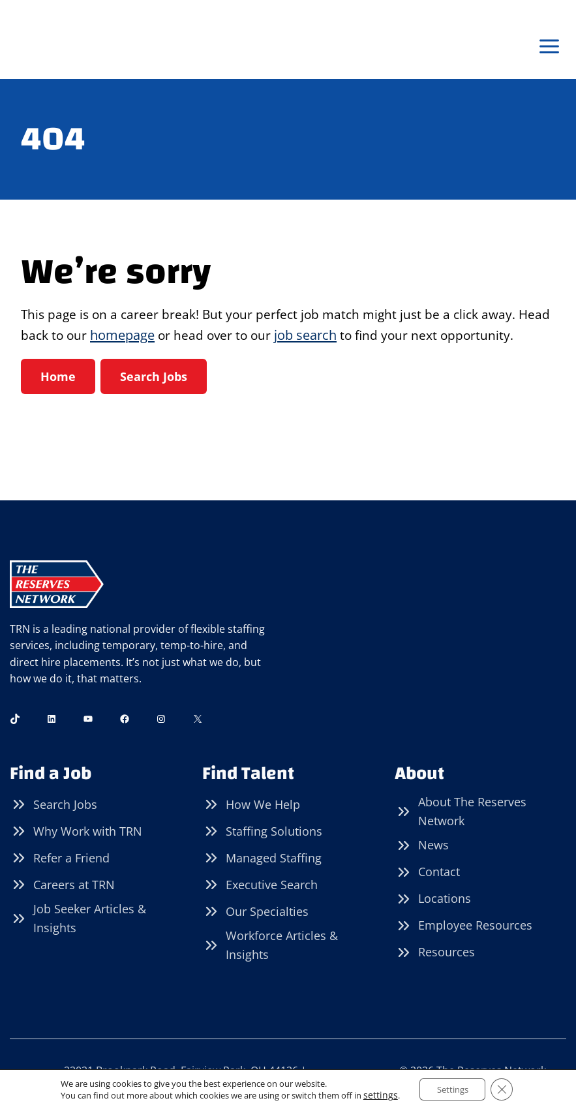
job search (346, 336)
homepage (160, 336)
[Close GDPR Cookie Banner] (504, 1089)
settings (375, 1095)
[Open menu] (549, 46)
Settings (450, 1088)
